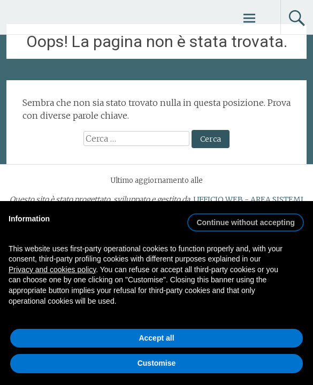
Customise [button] (157, 363)
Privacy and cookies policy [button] (52, 269)
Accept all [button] (156, 338)
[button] (246, 218)
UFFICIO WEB (218, 199)
